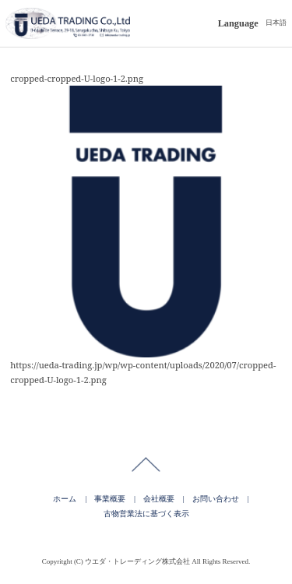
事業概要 (109, 498)
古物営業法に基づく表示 (146, 513)
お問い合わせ (215, 498)
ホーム (64, 498)
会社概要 (158, 498)
